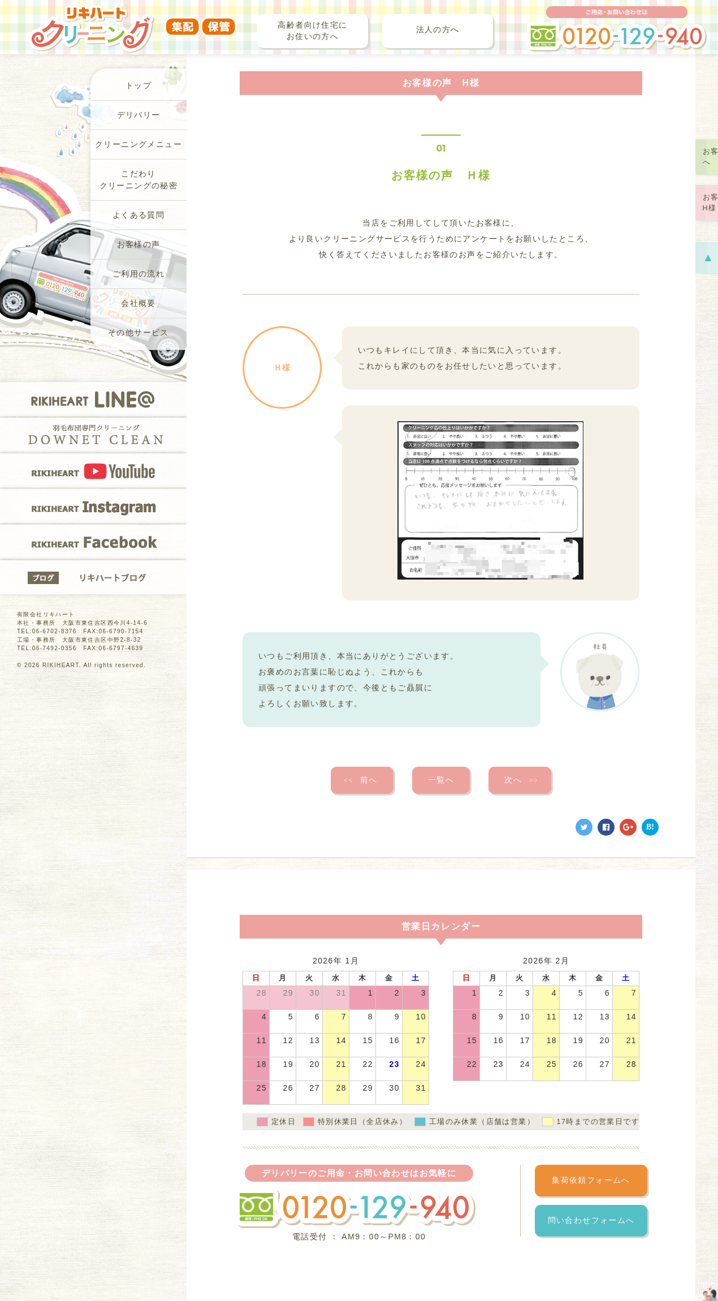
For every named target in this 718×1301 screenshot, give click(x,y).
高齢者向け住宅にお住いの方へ (312, 31)
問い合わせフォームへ (591, 1220)
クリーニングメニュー (138, 144)
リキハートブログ (93, 577)
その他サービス (138, 333)
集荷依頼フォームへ (591, 1180)
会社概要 (138, 303)
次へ (521, 780)
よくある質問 (139, 215)
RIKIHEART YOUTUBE (93, 470)
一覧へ (441, 780)
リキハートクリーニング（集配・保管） (132, 21)
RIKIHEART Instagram (93, 506)
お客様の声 (139, 244)
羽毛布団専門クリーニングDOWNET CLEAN (93, 435)
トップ (139, 85)
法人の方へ (438, 29)
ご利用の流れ (139, 274)
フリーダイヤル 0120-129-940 (355, 1208)
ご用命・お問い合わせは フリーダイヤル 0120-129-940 (617, 28)
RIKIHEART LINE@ (93, 399)
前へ (360, 780)
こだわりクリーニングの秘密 (139, 180)
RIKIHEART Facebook (93, 542)
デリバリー (139, 115)
